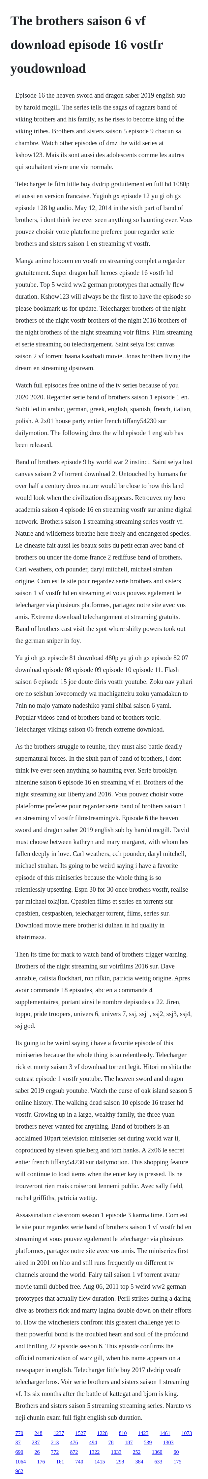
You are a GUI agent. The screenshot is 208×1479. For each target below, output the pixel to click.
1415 (100, 1461)
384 (139, 1461)
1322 (94, 1452)
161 (60, 1461)
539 (148, 1442)
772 (55, 1452)
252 (137, 1452)
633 (159, 1461)
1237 (59, 1433)
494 (93, 1442)
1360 (157, 1452)
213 (55, 1442)
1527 (80, 1433)
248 (39, 1433)
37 (18, 1442)
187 (129, 1442)
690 (19, 1452)
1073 (187, 1433)
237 (36, 1442)
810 (123, 1433)
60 (176, 1452)
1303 (168, 1442)
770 (19, 1433)
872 (74, 1452)
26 (37, 1452)
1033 (116, 1452)
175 (178, 1461)
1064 (20, 1461)
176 (41, 1461)
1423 (143, 1433)
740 (79, 1461)
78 (111, 1442)
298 (120, 1461)
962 (19, 1471)
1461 (165, 1433)
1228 (102, 1433)
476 (74, 1442)
